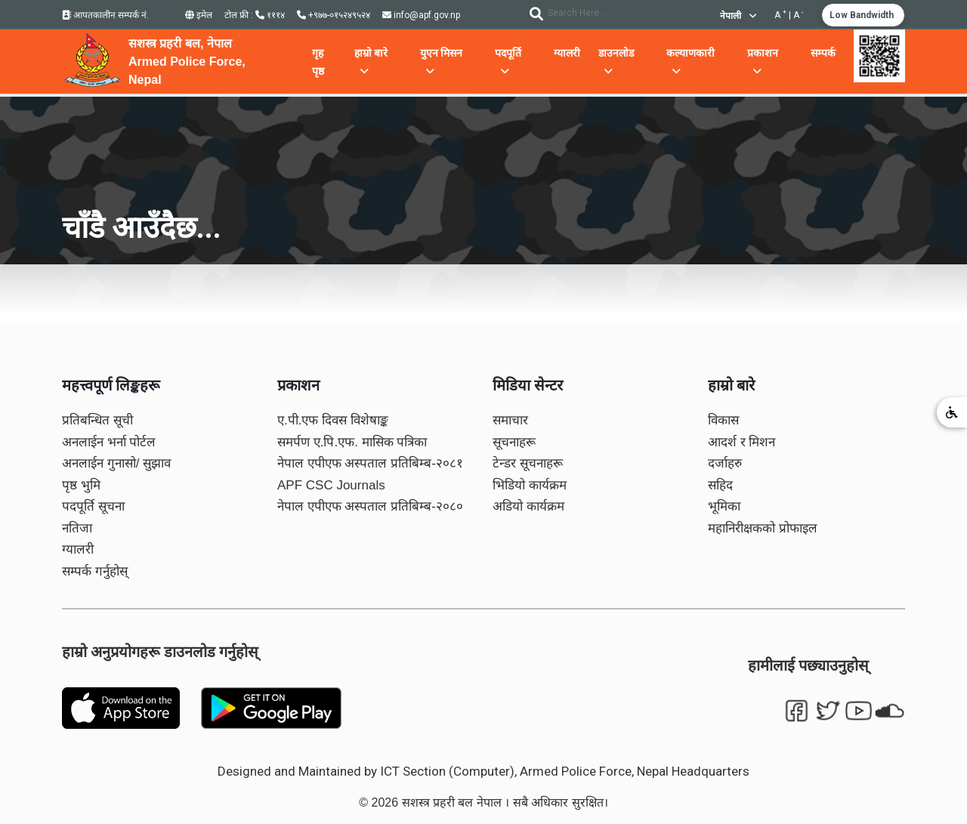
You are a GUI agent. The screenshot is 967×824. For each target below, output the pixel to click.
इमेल (198, 15)
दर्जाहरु (725, 463)
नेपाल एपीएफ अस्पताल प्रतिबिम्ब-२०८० (370, 506)
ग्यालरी (78, 549)
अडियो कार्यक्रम (528, 506)
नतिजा (77, 528)
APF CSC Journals (331, 485)
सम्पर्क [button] (823, 53)
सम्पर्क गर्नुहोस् (95, 571)
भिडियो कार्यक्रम (530, 485)
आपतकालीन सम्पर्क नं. (105, 15)
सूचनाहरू (514, 442)
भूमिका (724, 506)
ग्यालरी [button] (567, 53)
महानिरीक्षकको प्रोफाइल (762, 528)
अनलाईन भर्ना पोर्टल (109, 442)
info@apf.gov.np (421, 15)
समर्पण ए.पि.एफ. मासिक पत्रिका (352, 442)
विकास (723, 420)
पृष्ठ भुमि (81, 485)
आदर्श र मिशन (741, 442)
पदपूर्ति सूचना (93, 506)
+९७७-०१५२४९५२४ (333, 15)
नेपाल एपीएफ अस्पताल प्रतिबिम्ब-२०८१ (370, 463)
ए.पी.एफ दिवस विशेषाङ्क (332, 420)
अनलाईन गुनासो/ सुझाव (116, 463)
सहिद (720, 485)
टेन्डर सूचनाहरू (528, 463)
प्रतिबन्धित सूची (97, 420)
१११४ (270, 15)
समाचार (510, 420)
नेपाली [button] (738, 16)
